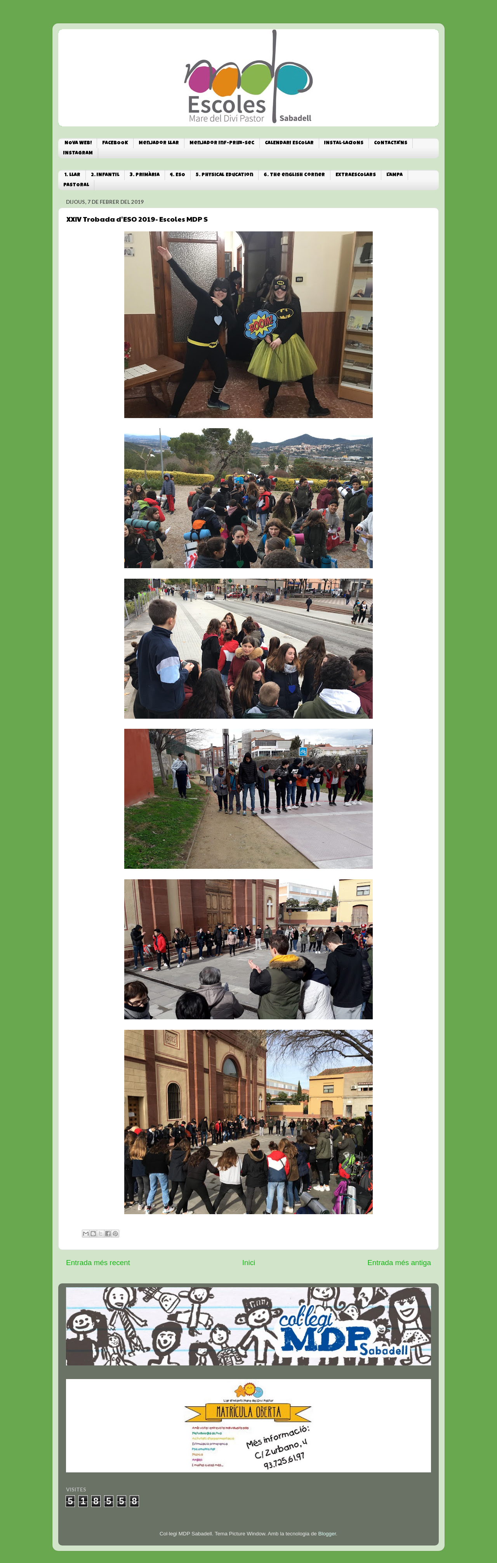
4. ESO (177, 175)
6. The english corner (294, 175)
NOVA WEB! (78, 143)
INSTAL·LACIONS (343, 143)
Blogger (327, 1534)
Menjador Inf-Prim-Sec (221, 143)
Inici (248, 1262)
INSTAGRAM (78, 153)
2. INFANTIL (105, 175)
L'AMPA (394, 175)
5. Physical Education (224, 175)
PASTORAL (76, 185)
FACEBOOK (115, 143)
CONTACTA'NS (390, 143)
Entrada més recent (98, 1262)
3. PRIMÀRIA (145, 175)
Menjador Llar (159, 143)
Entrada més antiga (399, 1262)
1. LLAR (72, 175)
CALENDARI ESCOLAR (289, 143)
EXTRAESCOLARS (355, 175)
